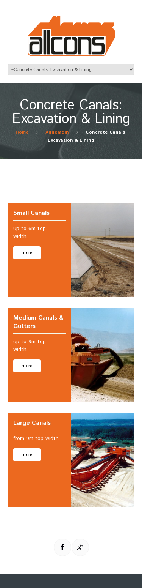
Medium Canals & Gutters (38, 322)
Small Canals (31, 213)
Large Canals (32, 423)
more (27, 252)
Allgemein (57, 132)
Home (22, 132)
